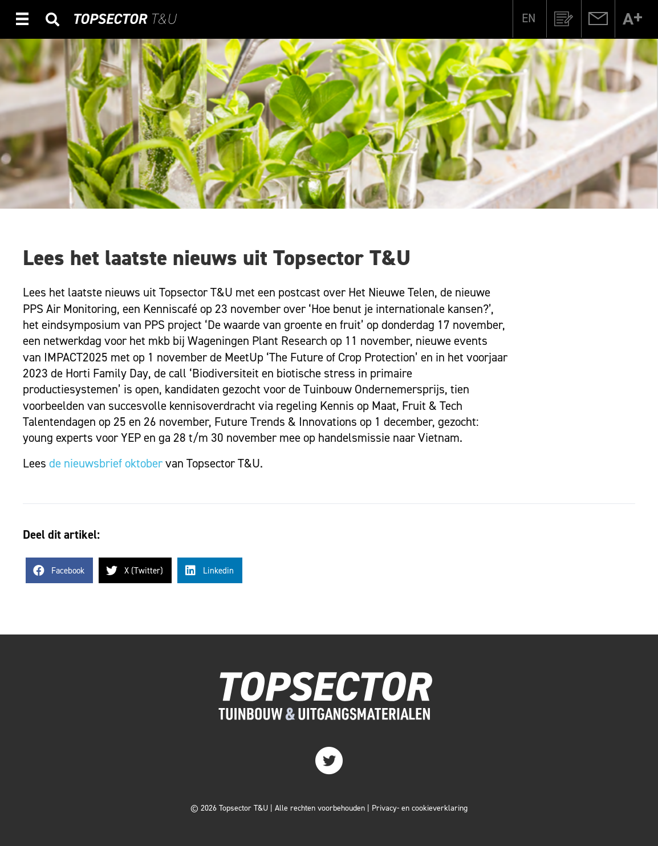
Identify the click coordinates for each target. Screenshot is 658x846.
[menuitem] (528, 18)
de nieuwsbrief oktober (106, 463)
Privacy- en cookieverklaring (420, 808)
